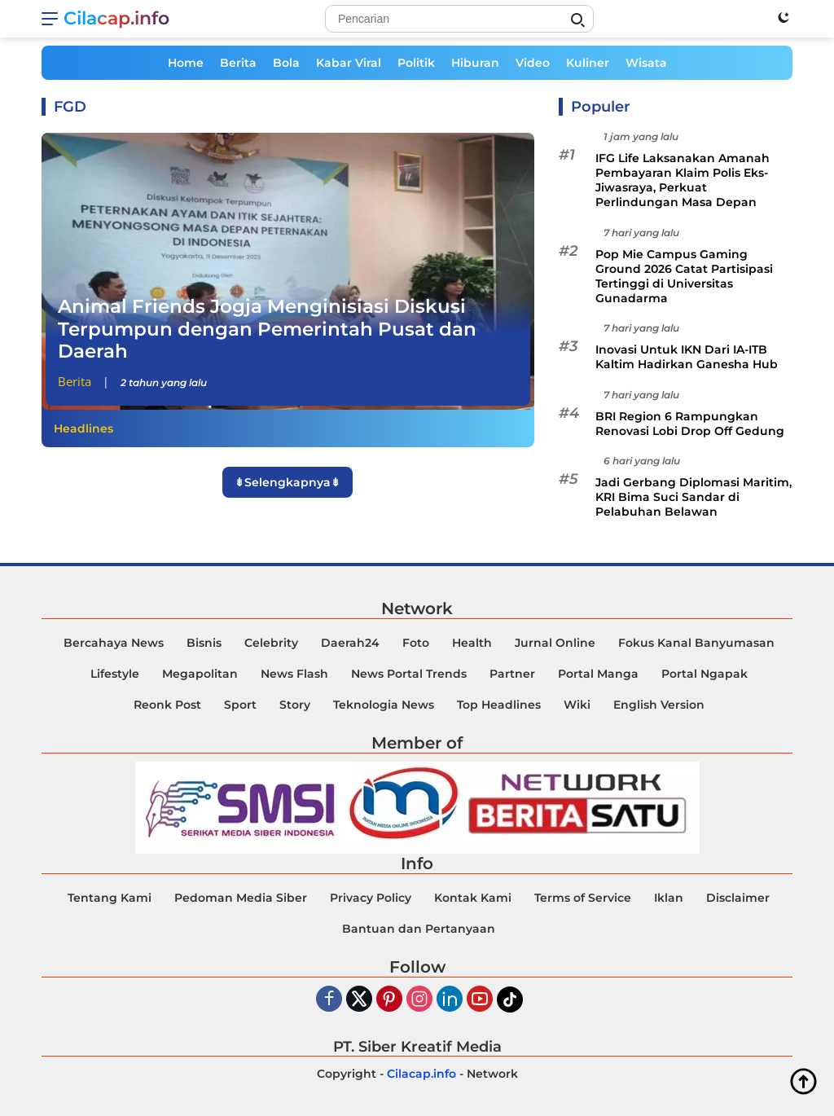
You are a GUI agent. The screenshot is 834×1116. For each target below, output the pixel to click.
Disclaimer (738, 897)
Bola (286, 62)
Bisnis (204, 642)
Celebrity (271, 642)
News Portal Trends (409, 673)
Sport (240, 704)
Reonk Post (167, 704)
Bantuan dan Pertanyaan (418, 928)
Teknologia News (383, 704)
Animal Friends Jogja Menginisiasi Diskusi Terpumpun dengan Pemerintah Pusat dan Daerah (267, 328)
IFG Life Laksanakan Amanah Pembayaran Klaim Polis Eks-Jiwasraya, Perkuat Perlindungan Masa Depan (682, 180)
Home (186, 62)
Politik (416, 62)
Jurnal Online (555, 642)
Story (294, 704)
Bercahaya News (114, 642)
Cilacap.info (116, 18)
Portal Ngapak (704, 673)
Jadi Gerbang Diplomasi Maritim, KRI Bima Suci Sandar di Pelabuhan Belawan (693, 497)
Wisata (646, 62)
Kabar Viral (348, 62)
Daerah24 (350, 642)
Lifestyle (114, 673)
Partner (512, 673)
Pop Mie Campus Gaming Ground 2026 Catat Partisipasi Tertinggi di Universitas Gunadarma (684, 276)
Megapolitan (200, 673)
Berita (238, 62)
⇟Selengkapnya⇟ (287, 482)
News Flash (294, 673)
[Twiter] (359, 1000)
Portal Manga (598, 673)
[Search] (459, 19)
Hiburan (475, 62)
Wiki (577, 704)
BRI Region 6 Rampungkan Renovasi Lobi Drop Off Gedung (689, 423)
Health (472, 642)
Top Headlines (499, 704)
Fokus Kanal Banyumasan (696, 642)
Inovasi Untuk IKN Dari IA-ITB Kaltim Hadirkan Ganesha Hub (686, 356)
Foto (415, 642)
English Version (659, 704)
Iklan (668, 897)
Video (533, 62)
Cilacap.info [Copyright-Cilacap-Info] (421, 1073)
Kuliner (587, 62)
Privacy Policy (370, 897)
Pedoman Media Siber (240, 897)
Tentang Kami (109, 897)
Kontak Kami (472, 897)
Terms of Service (582, 897)
